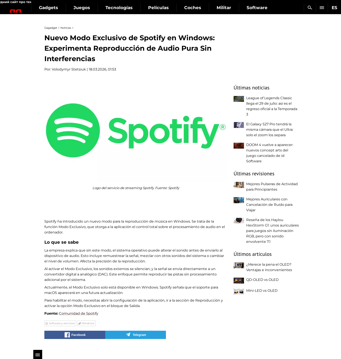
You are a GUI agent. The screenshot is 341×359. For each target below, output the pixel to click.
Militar (251, 7)
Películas (186, 7)
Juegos (109, 7)
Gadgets (75, 7)
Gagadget (29, 6)
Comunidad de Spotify (78, 313)
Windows (88, 323)
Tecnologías (146, 7)
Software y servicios (62, 323)
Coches (220, 7)
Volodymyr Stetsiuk (69, 69)
